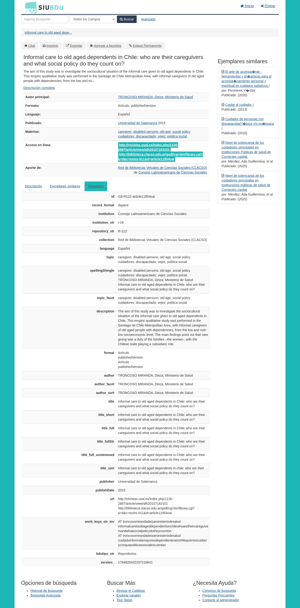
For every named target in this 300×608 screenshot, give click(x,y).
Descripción (33, 186)
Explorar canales (128, 595)
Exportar (76, 46)
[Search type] (92, 19)
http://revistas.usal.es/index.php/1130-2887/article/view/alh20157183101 (148, 147)
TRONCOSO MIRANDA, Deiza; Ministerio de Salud (155, 97)
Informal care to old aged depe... (48, 32)
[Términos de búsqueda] (44, 19)
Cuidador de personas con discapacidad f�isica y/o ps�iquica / (247, 123)
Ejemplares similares (65, 186)
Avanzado (148, 19)
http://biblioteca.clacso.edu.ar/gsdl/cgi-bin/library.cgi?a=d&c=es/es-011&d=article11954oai (160, 156)
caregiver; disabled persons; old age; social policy (154, 131)
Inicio (247, 6)
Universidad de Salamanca (138, 123)
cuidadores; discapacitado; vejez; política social (152, 136)
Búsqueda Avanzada (45, 595)
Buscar (127, 19)
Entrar (268, 6)
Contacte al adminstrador (220, 600)
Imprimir (52, 46)
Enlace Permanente (147, 46)
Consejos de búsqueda (219, 591)
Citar (31, 46)
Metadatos (95, 186)
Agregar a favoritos (107, 46)
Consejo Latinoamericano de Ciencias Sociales (172, 172)
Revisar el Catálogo (130, 591)
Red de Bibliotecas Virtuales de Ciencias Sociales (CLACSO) (162, 168)
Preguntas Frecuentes (218, 595)
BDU (29, 7)
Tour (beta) (124, 600)
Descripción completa (39, 88)
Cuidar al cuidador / (239, 105)
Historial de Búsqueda (46, 591)
